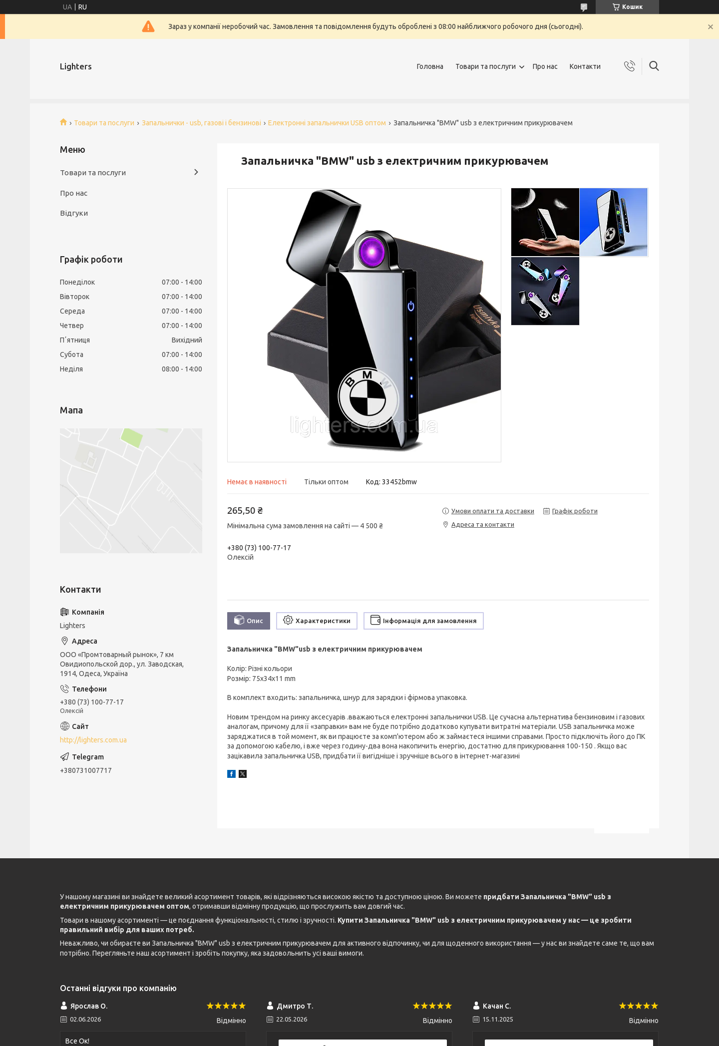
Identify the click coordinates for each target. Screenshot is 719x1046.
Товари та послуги (485, 66)
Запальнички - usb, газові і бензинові (201, 123)
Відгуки (74, 213)
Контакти (585, 66)
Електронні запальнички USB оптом (327, 123)
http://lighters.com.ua (93, 740)
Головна (430, 66)
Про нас (545, 66)
